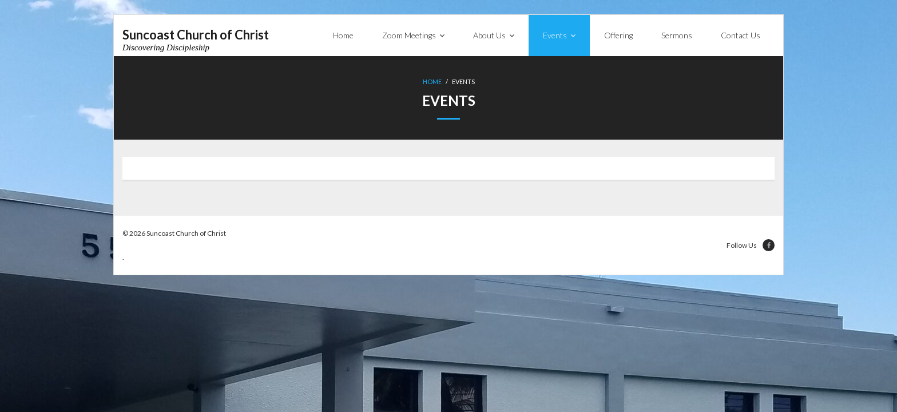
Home (432, 81)
